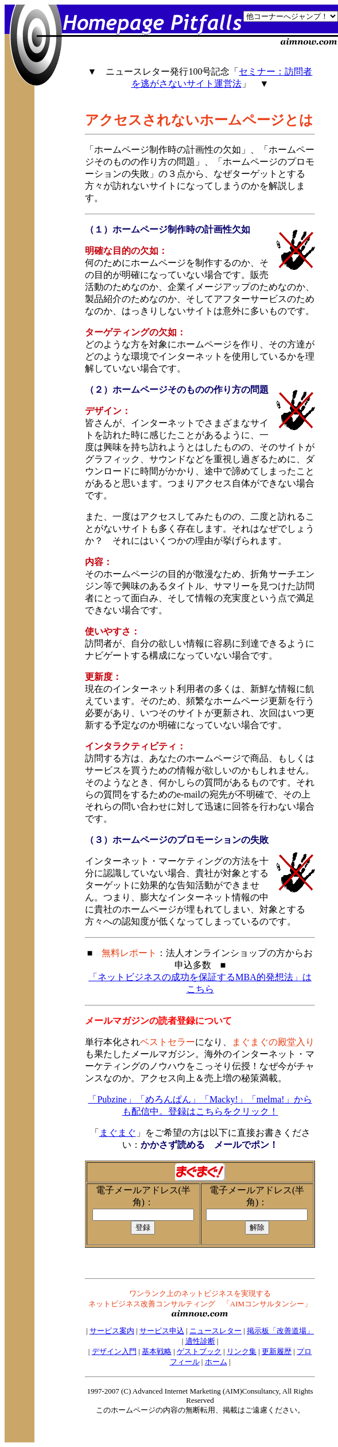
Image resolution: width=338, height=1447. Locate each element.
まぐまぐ (117, 1133)
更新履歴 (277, 1351)
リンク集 (242, 1351)
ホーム (216, 1361)
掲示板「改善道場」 (280, 1330)
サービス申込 (161, 1330)
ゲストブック (199, 1351)
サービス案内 (112, 1330)
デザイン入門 (114, 1351)
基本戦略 (157, 1351)
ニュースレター (215, 1330)
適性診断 (200, 1341)
